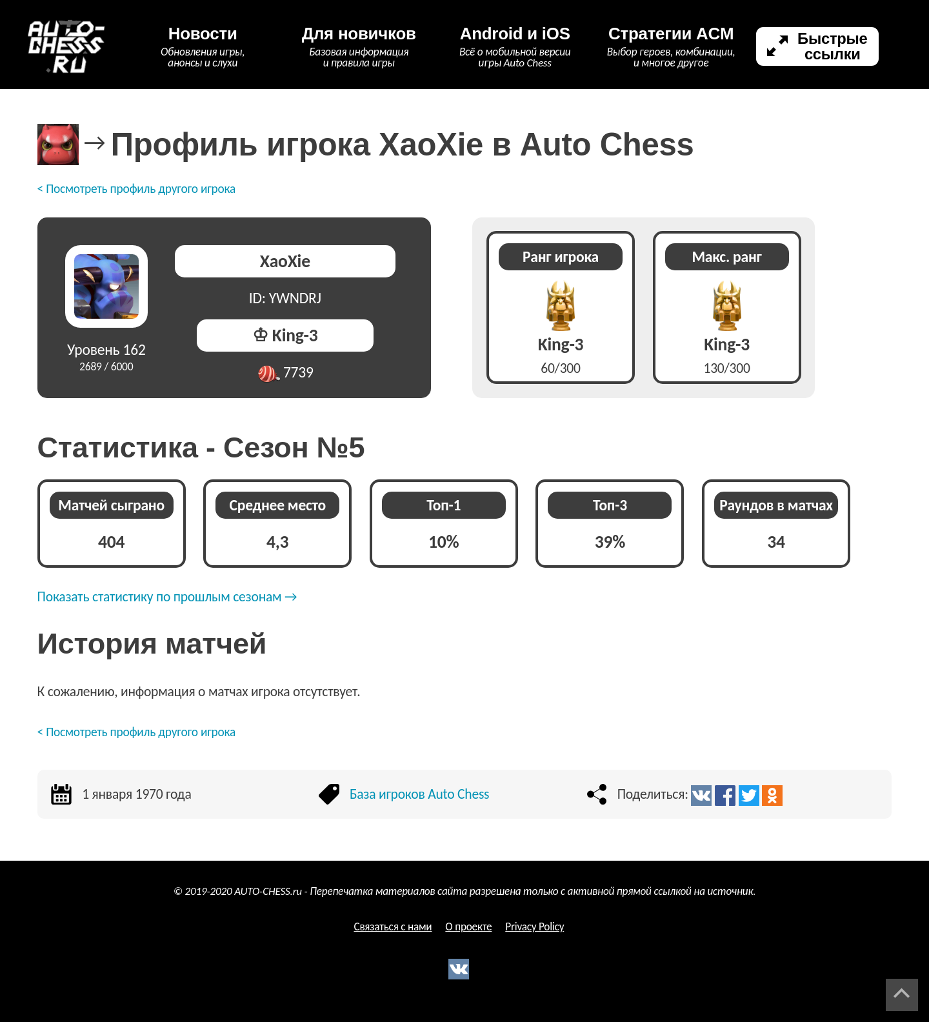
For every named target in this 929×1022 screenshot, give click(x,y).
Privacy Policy (534, 927)
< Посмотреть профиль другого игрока (136, 188)
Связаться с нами (393, 927)
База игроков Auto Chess (419, 794)
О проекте (468, 927)
